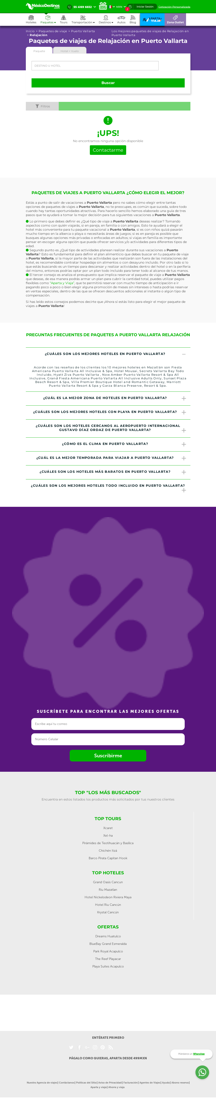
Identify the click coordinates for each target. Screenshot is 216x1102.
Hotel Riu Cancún (108, 905)
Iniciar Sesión (145, 6)
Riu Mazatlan (108, 890)
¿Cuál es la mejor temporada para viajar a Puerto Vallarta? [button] (111, 458)
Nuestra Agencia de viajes (42, 1082)
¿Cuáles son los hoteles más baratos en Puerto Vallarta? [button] (113, 472)
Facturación (130, 1082)
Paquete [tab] (39, 51)
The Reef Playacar (108, 959)
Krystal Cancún (108, 912)
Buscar (108, 83)
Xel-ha (108, 836)
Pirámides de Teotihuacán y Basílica (107, 843)
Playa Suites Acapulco (108, 966)
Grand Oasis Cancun (108, 882)
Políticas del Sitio (86, 1082)
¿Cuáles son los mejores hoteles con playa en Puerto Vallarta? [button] (110, 412)
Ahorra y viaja (116, 1087)
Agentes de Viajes (149, 1082)
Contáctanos (66, 1082)
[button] (85, 19)
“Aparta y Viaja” (62, 283)
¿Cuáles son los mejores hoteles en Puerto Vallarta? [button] (116, 354)
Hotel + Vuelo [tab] (70, 51)
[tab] (108, 354)
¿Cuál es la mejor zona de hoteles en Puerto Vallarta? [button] (115, 398)
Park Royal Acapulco (108, 951)
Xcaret (108, 828)
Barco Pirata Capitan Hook (108, 858)
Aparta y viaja (99, 1087)
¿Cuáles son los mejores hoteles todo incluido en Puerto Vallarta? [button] (109, 488)
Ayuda (166, 1082)
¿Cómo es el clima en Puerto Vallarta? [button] (124, 444)
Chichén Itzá (108, 851)
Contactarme (108, 150)
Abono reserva (180, 1082)
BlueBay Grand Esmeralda (108, 944)
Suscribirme (108, 756)
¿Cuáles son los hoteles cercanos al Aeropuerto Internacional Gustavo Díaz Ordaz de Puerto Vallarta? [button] (111, 428)
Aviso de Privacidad (110, 1082)
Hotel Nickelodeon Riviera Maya (108, 897)
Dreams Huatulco (108, 936)
